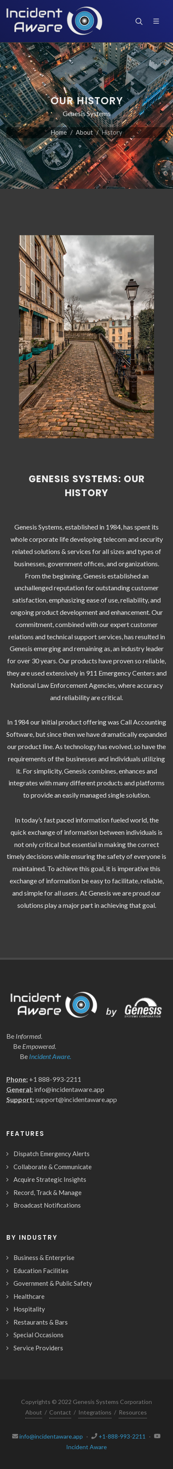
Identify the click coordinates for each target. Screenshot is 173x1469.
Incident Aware (86, 1446)
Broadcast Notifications (47, 1205)
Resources (133, 1412)
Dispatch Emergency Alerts (51, 1153)
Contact (60, 1412)
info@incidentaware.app (51, 1436)
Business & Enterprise (44, 1257)
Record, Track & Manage (47, 1192)
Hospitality (29, 1309)
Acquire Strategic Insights (49, 1179)
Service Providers (38, 1348)
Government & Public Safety (52, 1283)
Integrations (95, 1412)
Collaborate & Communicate (52, 1166)
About (84, 132)
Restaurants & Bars (40, 1322)
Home (59, 132)
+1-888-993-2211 (122, 1436)
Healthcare (29, 1296)
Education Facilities (41, 1270)
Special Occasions (38, 1335)
